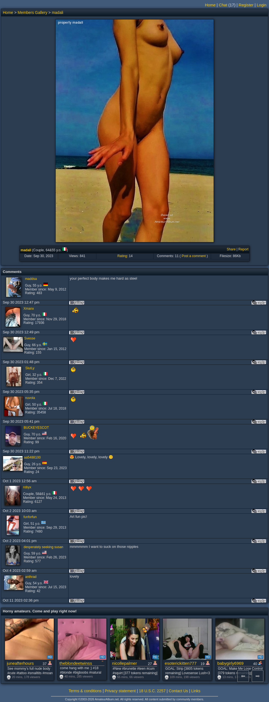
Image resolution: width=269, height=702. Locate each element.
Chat (223, 5)
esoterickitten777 (181, 663)
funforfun (29, 517)
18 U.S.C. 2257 (152, 691)
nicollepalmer (124, 663)
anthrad (30, 577)
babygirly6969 (230, 663)
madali (57, 12)
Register (246, 5)
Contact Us (178, 691)
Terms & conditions (85, 691)
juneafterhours (20, 663)
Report (243, 249)
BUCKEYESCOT (36, 428)
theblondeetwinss (76, 663)
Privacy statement (120, 691)
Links (195, 691)
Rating (122, 256)
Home (210, 5)
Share (231, 249)
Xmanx (28, 309)
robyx (27, 487)
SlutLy (30, 368)
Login (261, 5)
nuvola (30, 398)
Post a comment (194, 256)
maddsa (31, 279)
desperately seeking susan (43, 547)
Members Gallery (32, 12)
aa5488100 (32, 457)
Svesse (29, 338)
